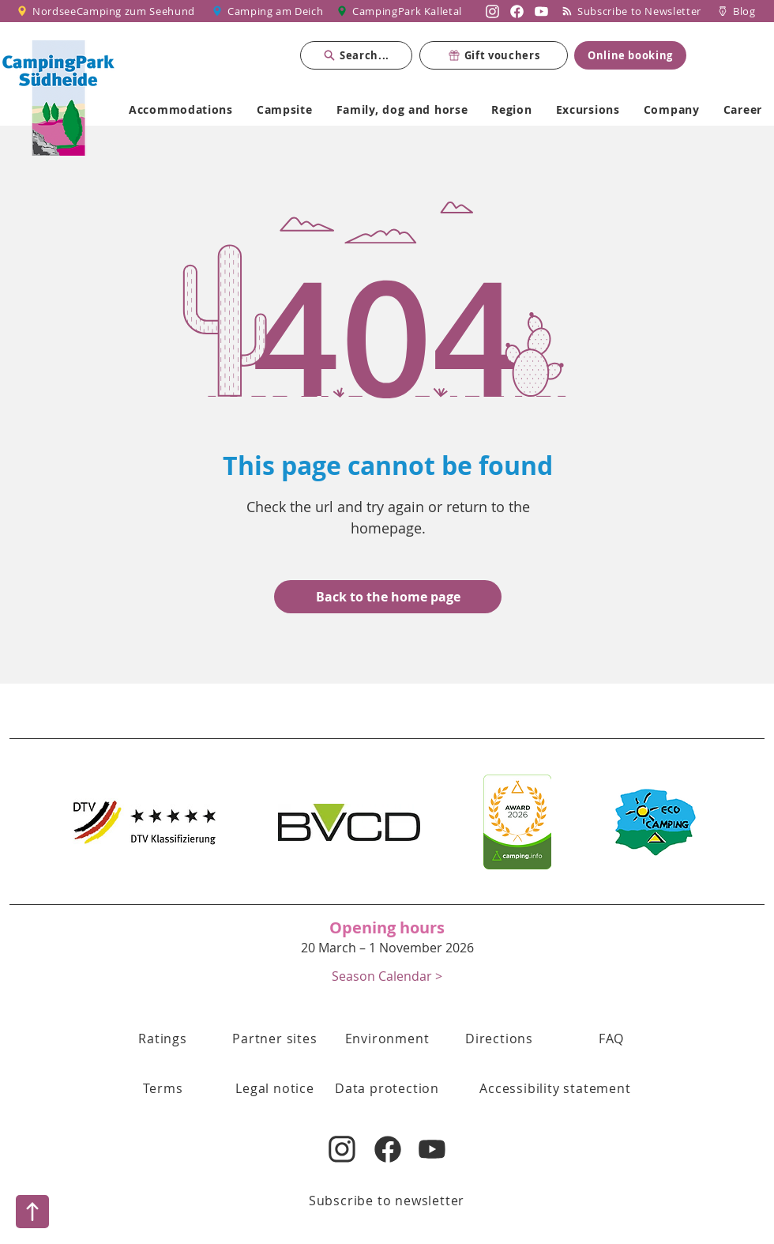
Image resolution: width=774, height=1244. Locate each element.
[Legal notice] (275, 1088)
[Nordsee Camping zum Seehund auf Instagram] (492, 11)
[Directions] (499, 1038)
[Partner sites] (275, 1038)
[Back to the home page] (388, 596)
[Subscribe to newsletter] (386, 1200)
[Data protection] (387, 1088)
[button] (386, 976)
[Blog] (736, 11)
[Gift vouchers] (493, 55)
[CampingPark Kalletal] (401, 11)
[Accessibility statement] (555, 1088)
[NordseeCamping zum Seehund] (108, 11)
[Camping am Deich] (268, 11)
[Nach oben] (32, 1211)
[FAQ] (611, 1038)
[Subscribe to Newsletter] (635, 11)
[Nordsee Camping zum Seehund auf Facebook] (517, 11)
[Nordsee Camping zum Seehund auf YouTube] (541, 11)
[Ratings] (163, 1038)
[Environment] (387, 1038)
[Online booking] (630, 55)
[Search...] (356, 55)
